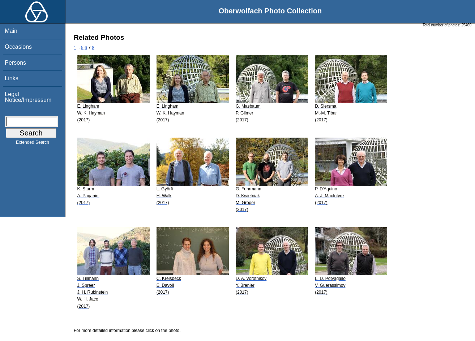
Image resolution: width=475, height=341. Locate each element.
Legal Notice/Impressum (28, 97)
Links (11, 78)
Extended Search (32, 144)
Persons (15, 63)
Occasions (18, 47)
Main (11, 31)
